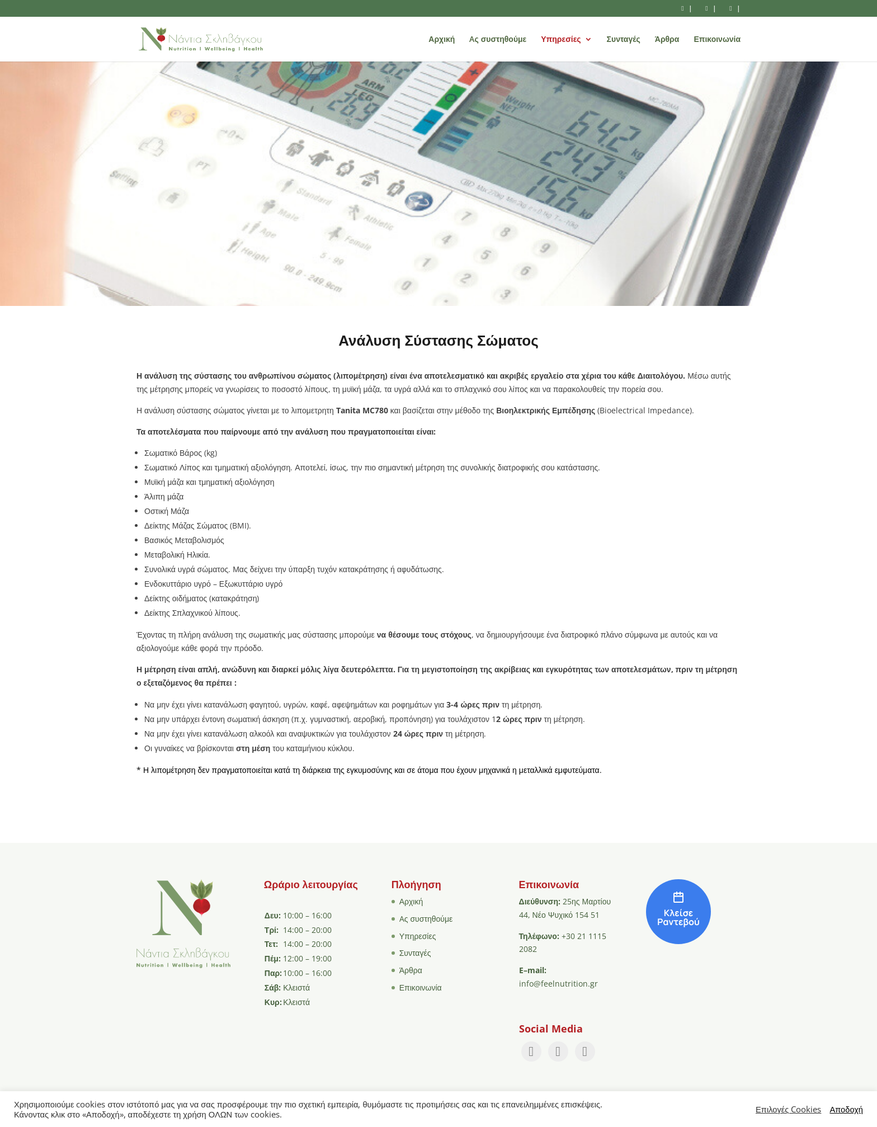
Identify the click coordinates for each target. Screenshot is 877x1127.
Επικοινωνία (717, 39)
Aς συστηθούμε (497, 39)
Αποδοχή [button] (846, 1109)
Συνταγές (623, 39)
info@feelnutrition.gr (558, 983)
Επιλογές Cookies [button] (788, 1109)
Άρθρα (667, 39)
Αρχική (441, 39)
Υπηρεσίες (561, 39)
